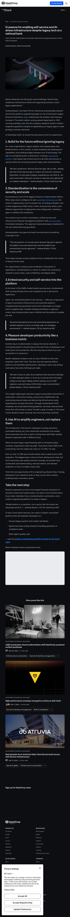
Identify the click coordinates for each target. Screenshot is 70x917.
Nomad (7, 844)
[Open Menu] (66, 3)
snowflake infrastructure (47, 200)
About (38, 862)
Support (38, 841)
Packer (7, 834)
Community (39, 844)
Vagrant (7, 850)
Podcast (38, 847)
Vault (7, 838)
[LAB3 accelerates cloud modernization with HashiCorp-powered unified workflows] (35, 628)
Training (38, 850)
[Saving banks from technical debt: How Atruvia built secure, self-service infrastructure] (35, 738)
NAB (25, 117)
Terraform (8, 831)
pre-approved (54, 221)
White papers (40, 831)
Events (38, 834)
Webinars (39, 838)
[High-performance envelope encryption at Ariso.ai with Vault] (35, 683)
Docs (7, 862)
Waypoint (8, 847)
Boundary (8, 853)
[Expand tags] (58, 656)
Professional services (42, 853)
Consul (7, 841)
